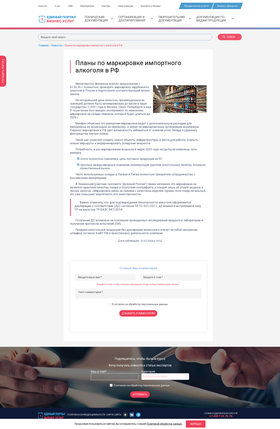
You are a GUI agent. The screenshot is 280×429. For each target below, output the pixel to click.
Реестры (106, 6)
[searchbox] (157, 376)
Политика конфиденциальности (86, 414)
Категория (148, 371)
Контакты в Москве (151, 6)
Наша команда (125, 6)
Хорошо (195, 424)
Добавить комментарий (138, 313)
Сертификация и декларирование (135, 18)
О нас (57, 6)
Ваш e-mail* (98, 371)
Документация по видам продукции (215, 18)
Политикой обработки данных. (164, 423)
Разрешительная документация (174, 18)
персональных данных (154, 304)
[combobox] (165, 376)
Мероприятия (87, 6)
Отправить (140, 394)
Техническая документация (98, 18)
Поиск (229, 37)
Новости (42, 6)
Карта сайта (114, 414)
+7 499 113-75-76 (220, 416)
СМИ (70, 6)
